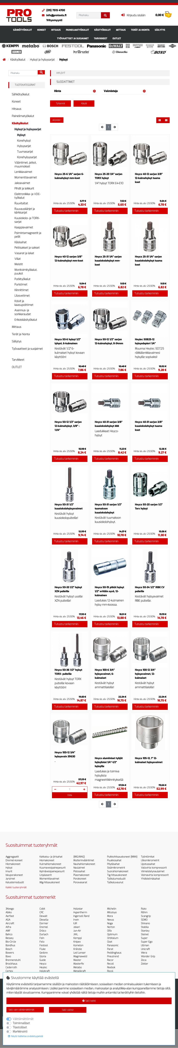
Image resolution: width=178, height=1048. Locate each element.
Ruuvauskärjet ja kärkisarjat (24, 211)
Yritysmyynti (54, 20)
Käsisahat (20, 242)
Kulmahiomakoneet (50, 864)
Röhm (144, 912)
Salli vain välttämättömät (21, 1009)
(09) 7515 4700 (52, 10)
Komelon (78, 945)
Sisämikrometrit (116, 867)
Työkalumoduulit (116, 878)
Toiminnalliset (21, 1023)
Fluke (42, 949)
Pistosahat (79, 871)
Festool (43, 945)
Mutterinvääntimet (83, 860)
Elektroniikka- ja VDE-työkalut (27, 196)
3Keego (10, 908)
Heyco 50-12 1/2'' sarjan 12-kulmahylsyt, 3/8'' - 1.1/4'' (68, 426)
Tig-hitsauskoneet (117, 875)
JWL (75, 934)
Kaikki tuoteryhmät (16, 887)
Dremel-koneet (14, 860)
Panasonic (112, 945)
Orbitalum (112, 938)
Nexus (110, 919)
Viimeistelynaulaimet (152, 871)
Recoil (110, 963)
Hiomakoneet (13, 864)
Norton (111, 927)
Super (144, 938)
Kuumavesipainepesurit (52, 867)
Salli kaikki (89, 1000)
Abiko (9, 912)
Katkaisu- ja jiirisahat (50, 856)
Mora (110, 916)
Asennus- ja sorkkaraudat (22, 312)
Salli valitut (67, 1009)
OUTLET (116, 38)
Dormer (43, 923)
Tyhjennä (60, 103)
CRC (41, 912)
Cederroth (11, 967)
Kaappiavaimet (23, 227)
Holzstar (78, 908)
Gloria (42, 956)
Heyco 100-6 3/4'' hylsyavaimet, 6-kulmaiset (105, 674)
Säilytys (160, 29)
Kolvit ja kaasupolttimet (23, 303)
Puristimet (20, 284)
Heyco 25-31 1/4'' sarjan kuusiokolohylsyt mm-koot (108, 260)
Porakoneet (79, 878)
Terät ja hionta (140, 29)
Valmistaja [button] (125, 91)
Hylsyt (21, 135)
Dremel (43, 927)
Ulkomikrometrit (150, 860)
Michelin (111, 908)
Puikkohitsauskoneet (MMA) (122, 856)
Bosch (9, 949)
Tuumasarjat (25, 151)
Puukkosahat (114, 860)
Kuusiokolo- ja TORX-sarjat (26, 220)
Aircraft (10, 923)
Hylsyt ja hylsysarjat (42, 59)
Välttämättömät (23, 1019)
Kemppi (77, 938)
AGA (8, 919)
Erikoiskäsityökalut (25, 320)
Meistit (18, 264)
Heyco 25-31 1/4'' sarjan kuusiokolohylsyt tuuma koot (148, 260)
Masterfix (78, 963)
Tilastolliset (20, 1027)
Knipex (77, 941)
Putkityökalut (22, 279)
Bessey (9, 938)
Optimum (112, 934)
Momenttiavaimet (25, 177)
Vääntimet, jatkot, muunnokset (25, 164)
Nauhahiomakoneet (84, 864)
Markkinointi (20, 1031)
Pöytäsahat (113, 864)
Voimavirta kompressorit (155, 875)
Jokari (76, 927)
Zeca (143, 960)
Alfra (8, 927)
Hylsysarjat (24, 146)
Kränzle (77, 949)
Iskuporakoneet (14, 875)
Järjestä (56, 120)
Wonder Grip (148, 956)
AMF (8, 930)
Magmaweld (80, 956)
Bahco (9, 934)
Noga (110, 923)
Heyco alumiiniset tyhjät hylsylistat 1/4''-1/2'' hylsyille (109, 762)
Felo (41, 941)
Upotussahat (148, 864)
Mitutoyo (112, 912)
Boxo (8, 956)
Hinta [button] (75, 91)
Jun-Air (77, 930)
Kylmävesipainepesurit (51, 871)
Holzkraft (44, 971)
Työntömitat (147, 856)
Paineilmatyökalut (77, 29)
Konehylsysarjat (27, 157)
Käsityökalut (102, 29)
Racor (110, 960)
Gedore (43, 952)
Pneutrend (113, 956)
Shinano (145, 923)
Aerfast (10, 916)
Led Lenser (79, 952)
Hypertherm (80, 912)
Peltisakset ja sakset (27, 247)
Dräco (42, 930)
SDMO (144, 919)
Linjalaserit (45, 875)
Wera (144, 952)
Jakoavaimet (22, 183)
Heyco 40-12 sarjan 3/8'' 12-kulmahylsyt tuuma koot (149, 178)
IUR (75, 923)
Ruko (143, 908)
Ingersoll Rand (81, 916)
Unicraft (145, 949)
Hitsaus (56, 29)
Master (77, 960)
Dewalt (43, 916)
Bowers (10, 952)
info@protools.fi (53, 15)
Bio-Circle (11, 941)
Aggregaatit (12, 856)
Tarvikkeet (100, 38)
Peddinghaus (114, 952)
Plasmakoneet (81, 875)
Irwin (76, 919)
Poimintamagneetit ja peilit (27, 235)
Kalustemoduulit (15, 882)
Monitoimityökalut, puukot (25, 271)
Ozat (109, 941)
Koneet (41, 29)
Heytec (43, 967)
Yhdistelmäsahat (150, 878)
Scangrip (146, 916)
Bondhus (10, 945)
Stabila (145, 927)
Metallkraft (79, 971)
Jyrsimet (10, 878)
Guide (42, 960)
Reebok (111, 967)
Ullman (145, 945)
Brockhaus (11, 963)
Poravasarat (80, 882)
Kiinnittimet (21, 290)
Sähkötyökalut (22, 29)
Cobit (42, 908)
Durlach (43, 934)
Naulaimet (79, 867)
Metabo (77, 967)
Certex (9, 971)
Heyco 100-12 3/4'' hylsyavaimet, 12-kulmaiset (145, 674)
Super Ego (146, 941)
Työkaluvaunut (115, 882)
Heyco (42, 963)
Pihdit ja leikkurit (24, 188)
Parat (110, 949)
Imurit (9, 871)
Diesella (43, 919)
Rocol (110, 971)
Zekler (144, 963)
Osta (69, 795)
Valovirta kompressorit (154, 867)
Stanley (145, 930)
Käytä (84, 103)
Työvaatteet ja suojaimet (73, 38)
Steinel (145, 934)
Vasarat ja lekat (24, 253)
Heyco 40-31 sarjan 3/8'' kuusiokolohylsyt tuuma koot (149, 426)
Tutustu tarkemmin (66, 211)
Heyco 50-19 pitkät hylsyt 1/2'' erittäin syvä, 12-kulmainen (109, 591)
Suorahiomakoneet (117, 871)
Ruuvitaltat (21, 203)
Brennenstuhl (13, 960)
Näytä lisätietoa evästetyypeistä (25, 1036)
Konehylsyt (24, 140)
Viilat (17, 259)
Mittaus (121, 29)
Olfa (109, 930)
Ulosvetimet (22, 295)
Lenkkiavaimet (23, 172)
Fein (41, 938)
